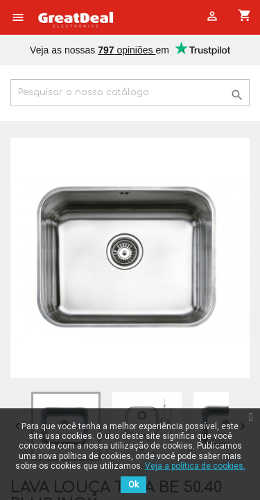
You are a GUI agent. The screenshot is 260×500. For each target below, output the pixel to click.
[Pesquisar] (130, 92)
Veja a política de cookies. (195, 466)
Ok (133, 485)
